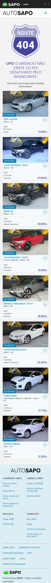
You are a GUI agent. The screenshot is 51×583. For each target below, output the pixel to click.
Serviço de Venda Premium (34, 489)
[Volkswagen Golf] (25, 334)
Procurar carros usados (10, 484)
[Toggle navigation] (45, 13)
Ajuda (29, 524)
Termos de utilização (36, 529)
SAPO (12, 572)
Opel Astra (23, 120)
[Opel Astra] (25, 104)
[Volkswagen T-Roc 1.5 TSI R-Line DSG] (25, 242)
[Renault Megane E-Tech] (25, 288)
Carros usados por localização (11, 504)
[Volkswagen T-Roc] (25, 150)
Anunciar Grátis (33, 496)
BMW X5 (23, 212)
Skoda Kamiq (23, 445)
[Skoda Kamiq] (25, 428)
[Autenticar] (45, 4)
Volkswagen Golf (23, 351)
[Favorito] (45, 120)
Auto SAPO (32, 519)
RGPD (30, 553)
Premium (8, 524)
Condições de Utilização (29, 548)
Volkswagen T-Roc (23, 166)
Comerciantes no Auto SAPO (34, 535)
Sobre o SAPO (9, 548)
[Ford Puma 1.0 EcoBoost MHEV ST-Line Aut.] (25, 380)
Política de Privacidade (13, 553)
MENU (26, 4)
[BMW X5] (25, 196)
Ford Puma (23, 398)
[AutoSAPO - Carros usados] (18, 13)
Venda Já (8, 519)
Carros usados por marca (11, 497)
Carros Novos (9, 491)
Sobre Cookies (9, 559)
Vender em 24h (35, 483)
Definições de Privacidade (14, 564)
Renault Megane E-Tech (23, 304)
